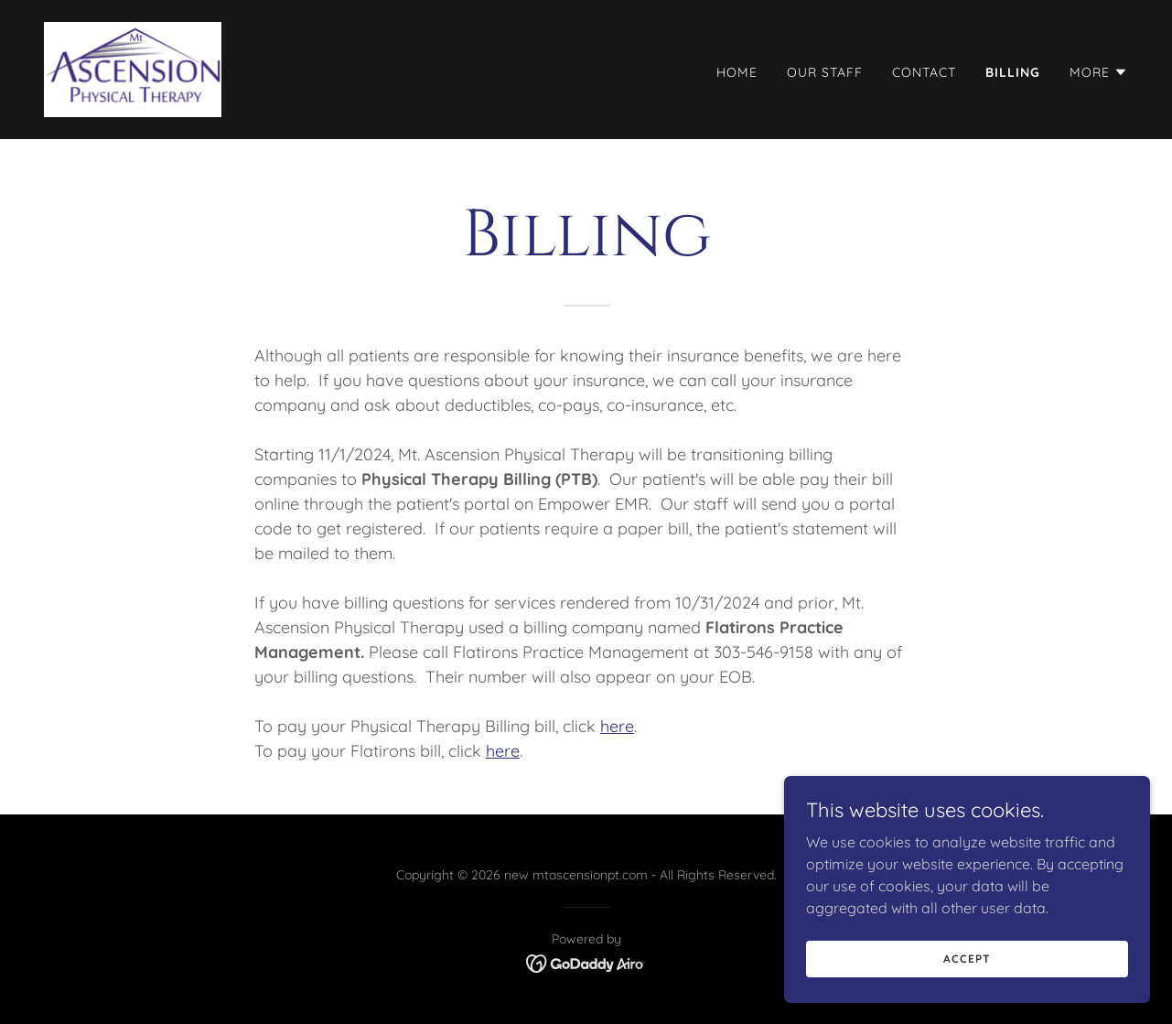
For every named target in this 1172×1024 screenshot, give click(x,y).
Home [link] (737, 72)
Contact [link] (924, 72)
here (617, 726)
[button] (1099, 72)
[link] (133, 68)
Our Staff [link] (825, 72)
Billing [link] (1012, 72)
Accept (966, 958)
